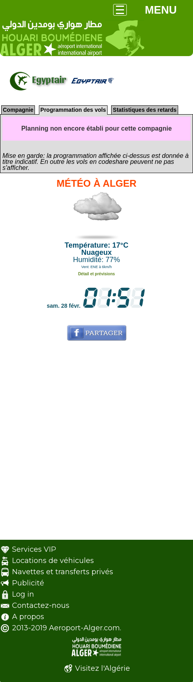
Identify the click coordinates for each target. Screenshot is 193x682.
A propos (28, 616)
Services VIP (34, 549)
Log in (23, 594)
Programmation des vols (73, 110)
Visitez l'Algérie (102, 668)
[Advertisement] (96, 443)
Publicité (28, 583)
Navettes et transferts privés (62, 571)
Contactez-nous (40, 605)
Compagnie (18, 110)
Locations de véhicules (53, 560)
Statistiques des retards (145, 110)
